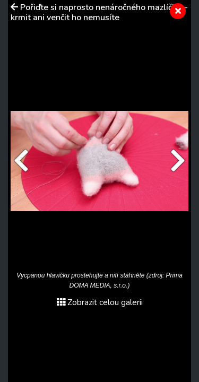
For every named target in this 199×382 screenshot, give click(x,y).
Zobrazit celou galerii (100, 302)
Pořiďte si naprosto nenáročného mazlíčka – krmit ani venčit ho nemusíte (99, 12)
